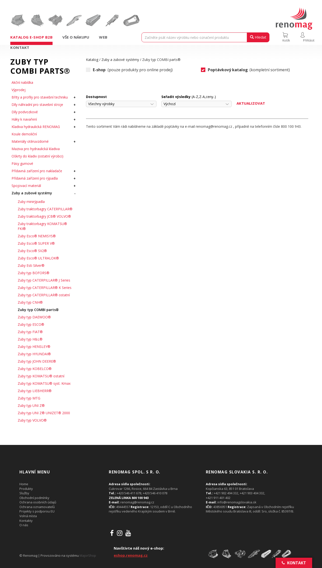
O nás (23, 525)
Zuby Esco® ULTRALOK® (38, 258)
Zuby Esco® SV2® (32, 250)
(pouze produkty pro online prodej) (129, 70)
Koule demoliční (24, 134)
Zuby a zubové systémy (32, 193)
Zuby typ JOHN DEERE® (37, 361)
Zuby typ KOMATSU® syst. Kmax (44, 383)
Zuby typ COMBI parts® (38, 309)
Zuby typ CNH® (30, 302)
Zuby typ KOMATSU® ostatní (41, 376)
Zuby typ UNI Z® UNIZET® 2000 (44, 413)
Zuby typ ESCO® (31, 324)
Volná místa (28, 516)
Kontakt (19, 47)
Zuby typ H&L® (30, 339)
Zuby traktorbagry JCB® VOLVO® (44, 216)
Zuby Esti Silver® (31, 265)
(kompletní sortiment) (245, 70)
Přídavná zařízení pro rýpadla (35, 178)
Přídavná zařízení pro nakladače (37, 171)
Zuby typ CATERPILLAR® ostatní (44, 295)
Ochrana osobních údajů (37, 502)
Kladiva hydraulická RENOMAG (36, 126)
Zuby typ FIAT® (30, 331)
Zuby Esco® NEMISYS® (37, 236)
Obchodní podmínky (34, 498)
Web (103, 37)
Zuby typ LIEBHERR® (35, 390)
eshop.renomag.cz (131, 555)
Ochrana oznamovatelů (37, 507)
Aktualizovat (251, 103)
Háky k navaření (24, 119)
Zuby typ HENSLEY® (34, 346)
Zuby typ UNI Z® (31, 405)
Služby (24, 493)
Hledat (258, 37)
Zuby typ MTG (29, 398)
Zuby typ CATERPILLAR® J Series (44, 280)
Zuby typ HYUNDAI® (34, 354)
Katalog (92, 59)
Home (23, 484)
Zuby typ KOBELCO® (35, 368)
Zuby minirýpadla (31, 201)
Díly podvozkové (25, 112)
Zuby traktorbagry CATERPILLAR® (45, 209)
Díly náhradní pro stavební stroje (37, 104)
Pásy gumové (22, 163)
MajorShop (88, 555)
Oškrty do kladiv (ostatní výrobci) (37, 156)
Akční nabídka (22, 82)
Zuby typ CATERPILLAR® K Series (44, 287)
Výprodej (19, 89)
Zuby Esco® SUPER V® (36, 243)
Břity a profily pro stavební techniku (40, 97)
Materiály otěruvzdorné (30, 141)
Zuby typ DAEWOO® (34, 317)
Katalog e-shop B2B (31, 37)
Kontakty (26, 520)
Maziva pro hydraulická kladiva (36, 148)
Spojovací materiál (26, 185)
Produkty (26, 488)
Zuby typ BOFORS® (33, 272)
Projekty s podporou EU (37, 511)
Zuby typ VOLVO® (32, 420)
